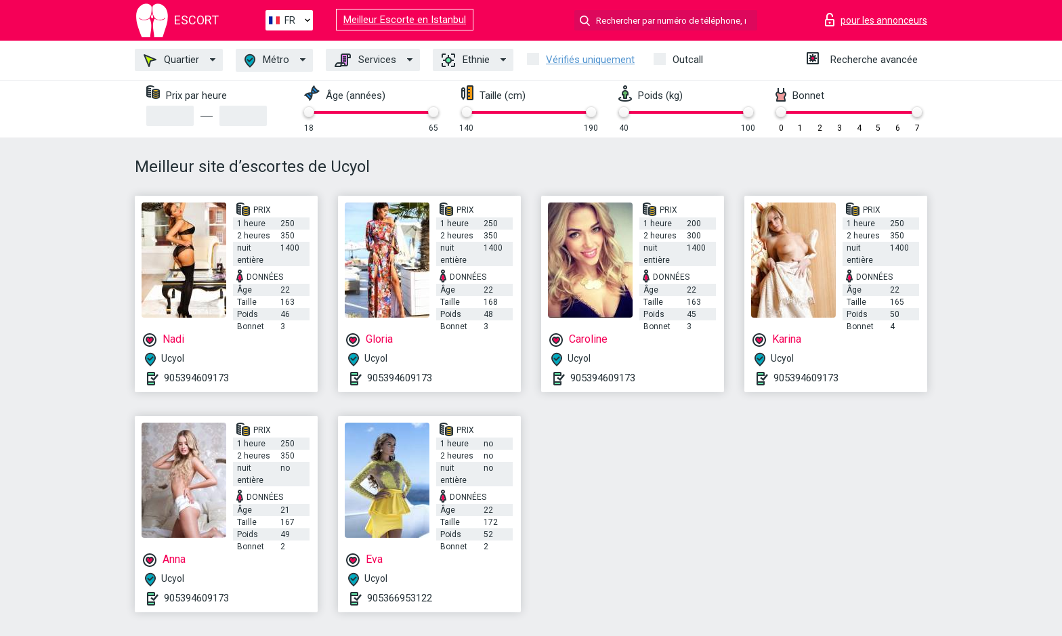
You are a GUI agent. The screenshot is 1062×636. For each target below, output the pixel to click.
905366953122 (399, 598)
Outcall (688, 60)
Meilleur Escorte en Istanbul (404, 20)
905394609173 (196, 378)
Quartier (171, 60)
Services (365, 60)
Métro (267, 61)
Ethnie (466, 60)
